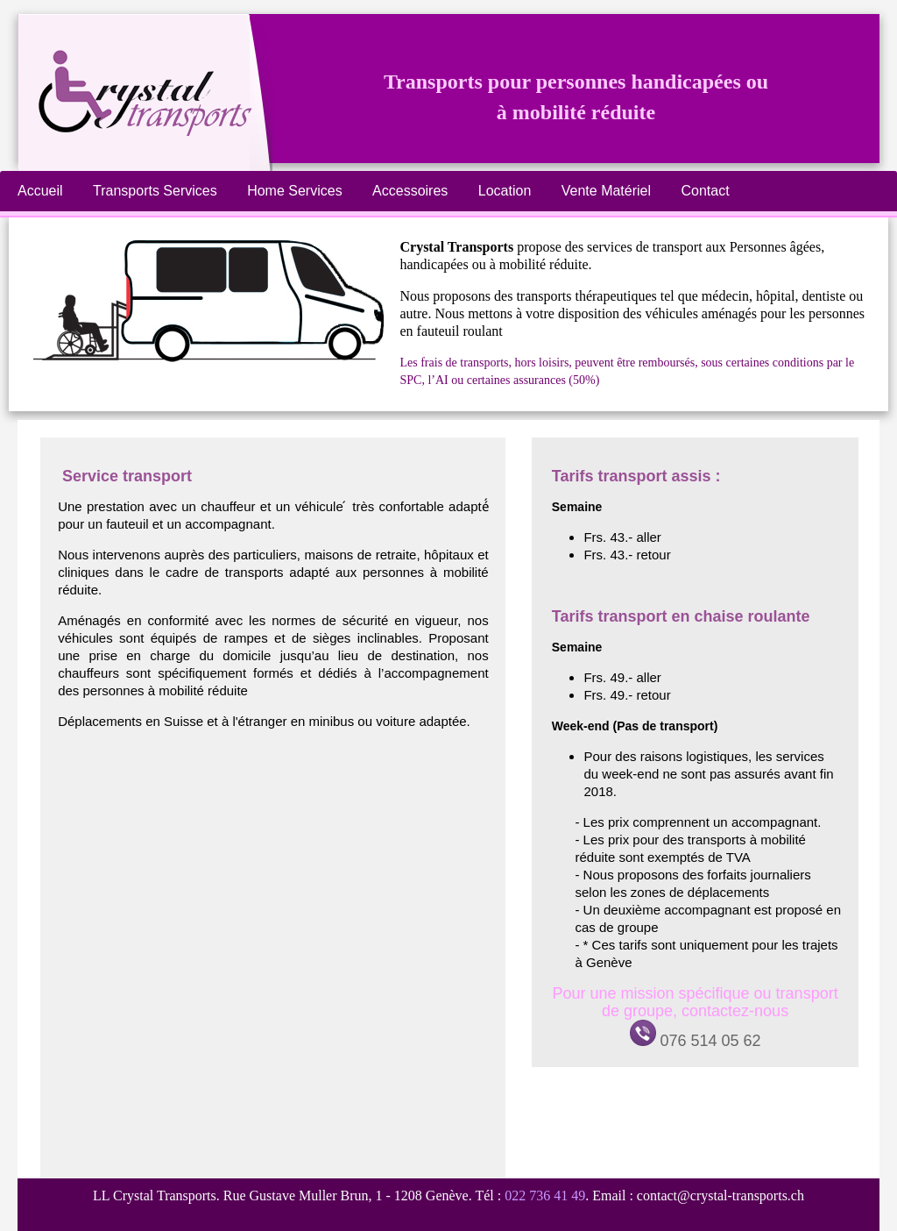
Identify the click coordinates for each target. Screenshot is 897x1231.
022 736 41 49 (545, 1195)
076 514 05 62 (695, 1041)
